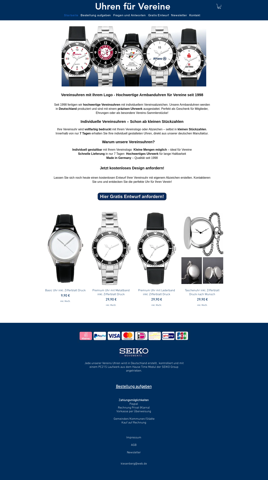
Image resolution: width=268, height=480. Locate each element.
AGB (134, 445)
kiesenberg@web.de (134, 464)
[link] (219, 6)
